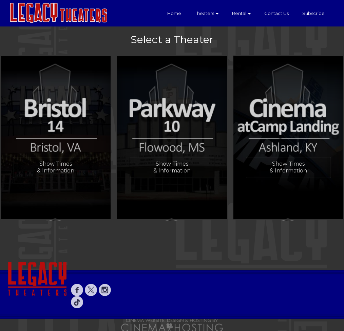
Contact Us (276, 13)
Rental (241, 13)
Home (174, 13)
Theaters (206, 13)
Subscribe (313, 13)
